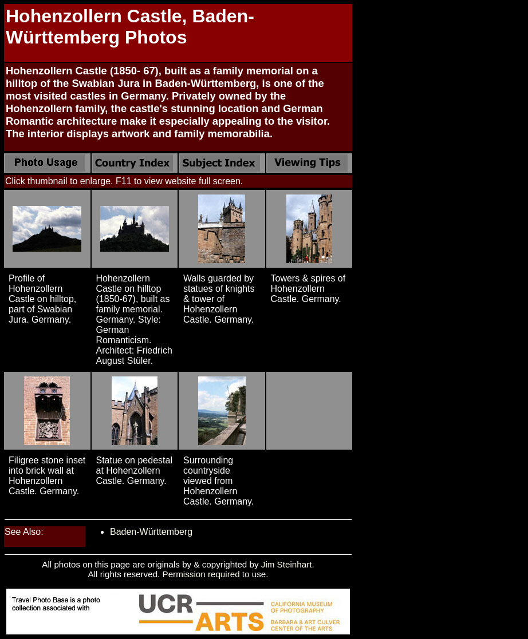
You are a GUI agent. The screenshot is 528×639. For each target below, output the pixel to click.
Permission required (201, 574)
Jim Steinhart (286, 564)
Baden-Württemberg (151, 532)
